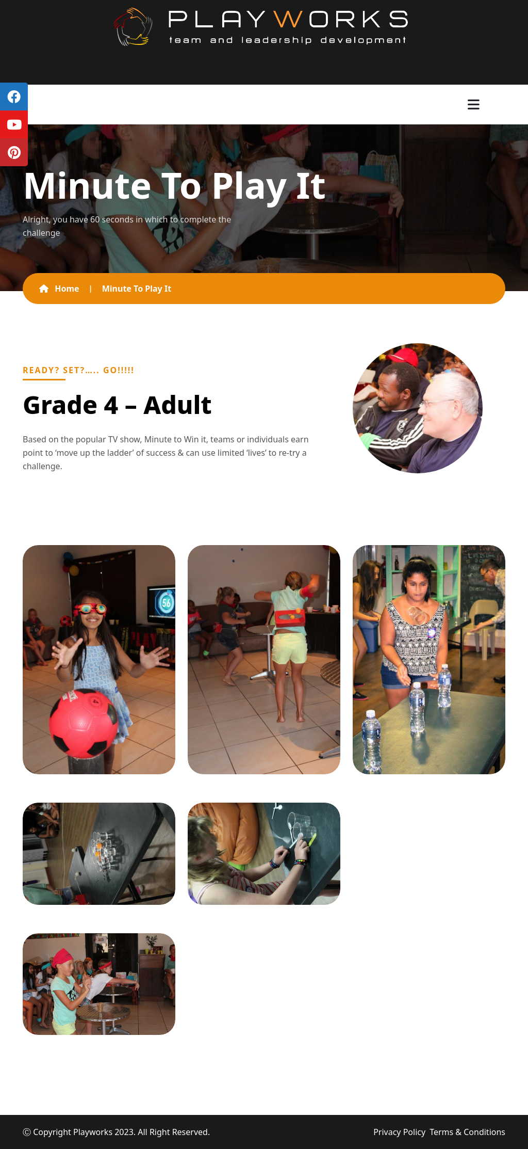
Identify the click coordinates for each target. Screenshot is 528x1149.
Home (59, 288)
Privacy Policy (399, 1132)
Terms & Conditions (467, 1132)
